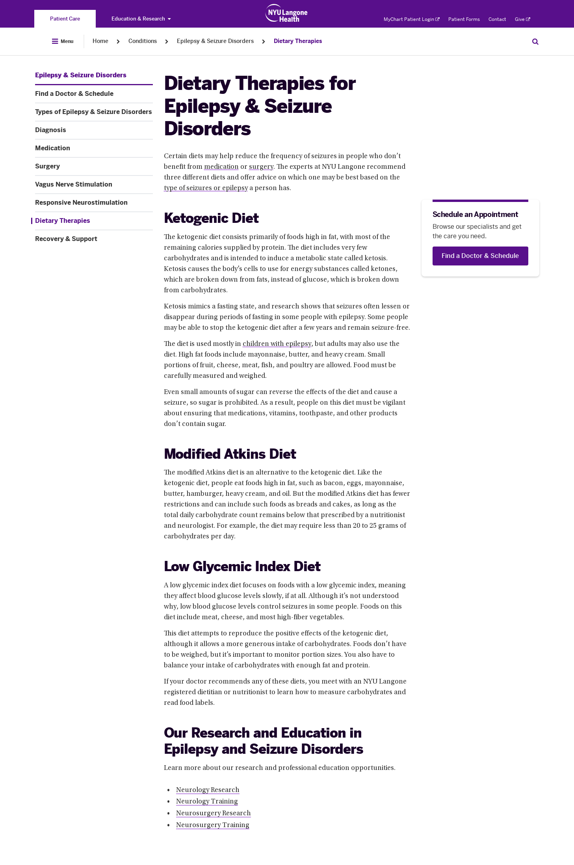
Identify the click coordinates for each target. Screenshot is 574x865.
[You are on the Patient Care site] (65, 18)
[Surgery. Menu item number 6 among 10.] (94, 166)
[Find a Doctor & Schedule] (480, 256)
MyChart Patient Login (412, 19)
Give (522, 19)
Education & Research (141, 19)
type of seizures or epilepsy (206, 188)
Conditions (142, 41)
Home (100, 41)
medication (221, 167)
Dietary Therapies (298, 41)
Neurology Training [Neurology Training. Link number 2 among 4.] (207, 801)
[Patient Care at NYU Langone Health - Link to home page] (286, 13)
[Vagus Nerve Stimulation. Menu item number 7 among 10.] (94, 184)
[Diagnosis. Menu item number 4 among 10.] (94, 130)
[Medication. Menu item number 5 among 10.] (94, 148)
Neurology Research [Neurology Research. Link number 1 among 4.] (208, 790)
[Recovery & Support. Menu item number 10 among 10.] (94, 239)
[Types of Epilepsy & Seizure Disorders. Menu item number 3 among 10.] (94, 112)
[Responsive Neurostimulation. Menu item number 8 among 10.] (94, 203)
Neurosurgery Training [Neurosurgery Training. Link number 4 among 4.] (212, 825)
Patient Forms (464, 19)
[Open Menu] (62, 41)
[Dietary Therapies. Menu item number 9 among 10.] (92, 221)
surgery (261, 167)
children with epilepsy (277, 344)
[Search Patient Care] (535, 41)
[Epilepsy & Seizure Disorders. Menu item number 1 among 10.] (80, 75)
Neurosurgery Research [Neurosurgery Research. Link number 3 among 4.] (213, 813)
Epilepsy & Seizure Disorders (215, 41)
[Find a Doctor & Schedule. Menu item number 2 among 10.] (94, 94)
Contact (497, 19)
